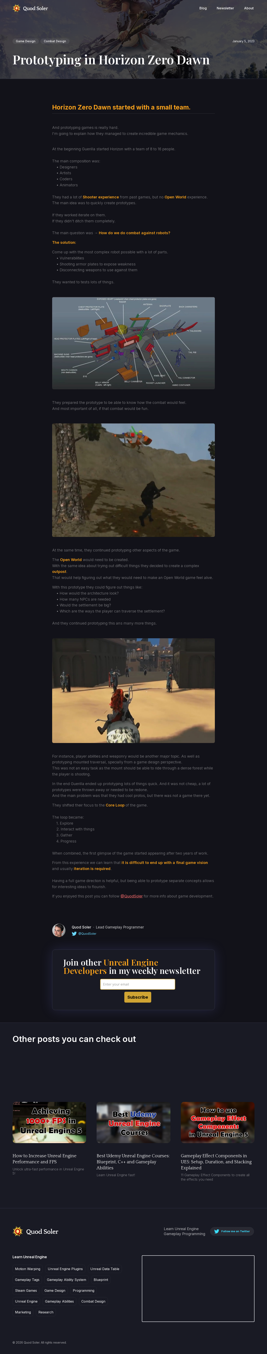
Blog (203, 8)
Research (45, 1312)
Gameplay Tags (27, 1280)
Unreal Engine (26, 1301)
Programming (83, 1290)
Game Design (25, 41)
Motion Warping (27, 1269)
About (249, 8)
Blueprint (101, 1280)
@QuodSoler (132, 896)
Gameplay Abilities (59, 1301)
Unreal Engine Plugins (65, 1269)
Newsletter (225, 8)
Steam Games (26, 1290)
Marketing (23, 1312)
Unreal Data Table (104, 1269)
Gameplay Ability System (66, 1280)
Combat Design (55, 41)
